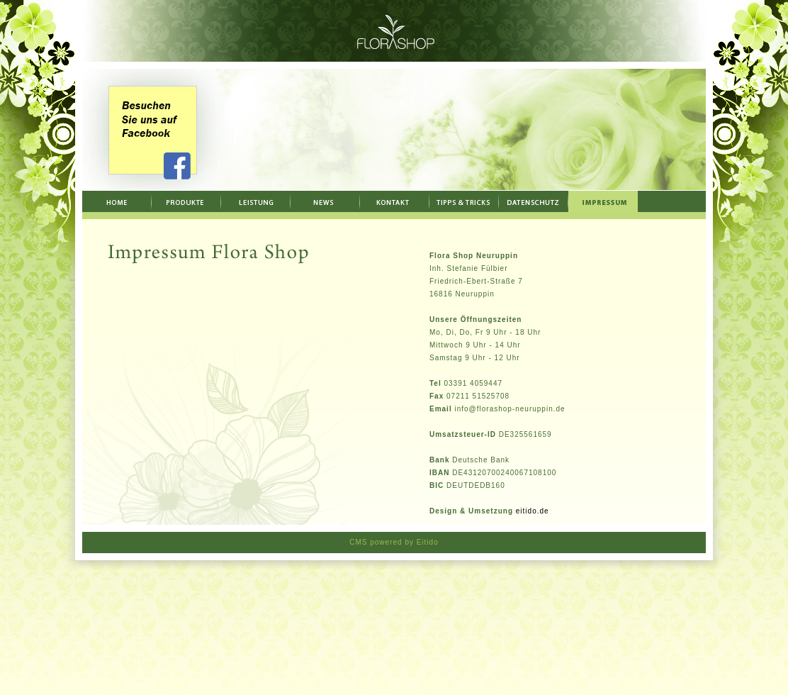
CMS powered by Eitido (394, 542)
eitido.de (532, 511)
